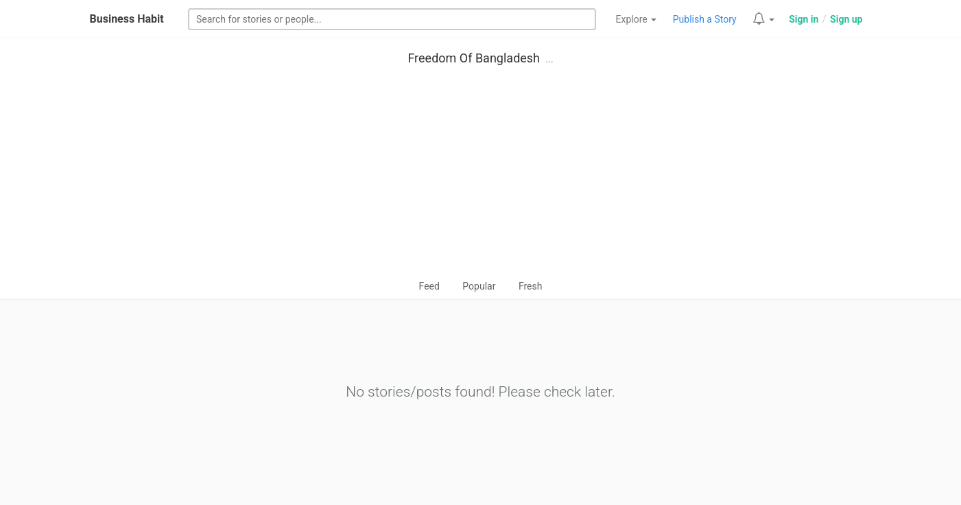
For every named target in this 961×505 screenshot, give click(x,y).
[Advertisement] (480, 176)
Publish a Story (705, 19)
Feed (429, 286)
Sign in (803, 19)
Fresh (531, 286)
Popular (478, 286)
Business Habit (127, 18)
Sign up (846, 19)
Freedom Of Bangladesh (473, 58)
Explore (636, 19)
